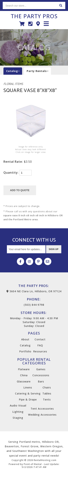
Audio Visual (18, 405)
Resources (40, 351)
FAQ (40, 345)
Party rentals (39, 71)
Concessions (40, 375)
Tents (47, 399)
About (25, 339)
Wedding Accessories (42, 414)
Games (41, 369)
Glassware (24, 381)
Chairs (47, 387)
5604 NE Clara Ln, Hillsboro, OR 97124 (34, 291)
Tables (46, 393)
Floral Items (13, 84)
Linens (27, 387)
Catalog (25, 345)
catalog (14, 71)
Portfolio (25, 351)
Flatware (24, 369)
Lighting (18, 411)
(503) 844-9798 (34, 301)
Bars (41, 381)
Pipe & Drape (28, 399)
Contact (40, 339)
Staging (18, 417)
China (24, 375)
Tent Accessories (42, 408)
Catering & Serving (28, 393)
